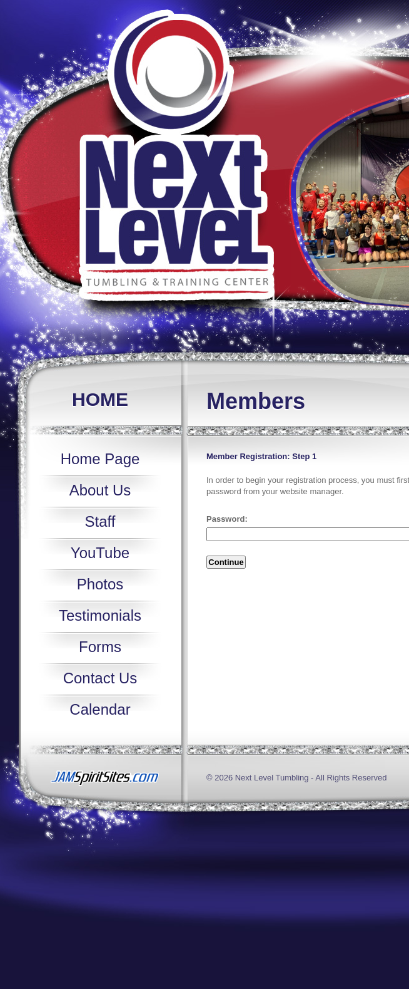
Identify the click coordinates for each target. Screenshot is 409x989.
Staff (100, 521)
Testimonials (100, 615)
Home (100, 399)
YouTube (100, 552)
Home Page (100, 458)
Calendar (99, 709)
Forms (100, 646)
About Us (100, 490)
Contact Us (100, 678)
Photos (100, 584)
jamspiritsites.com (101, 779)
